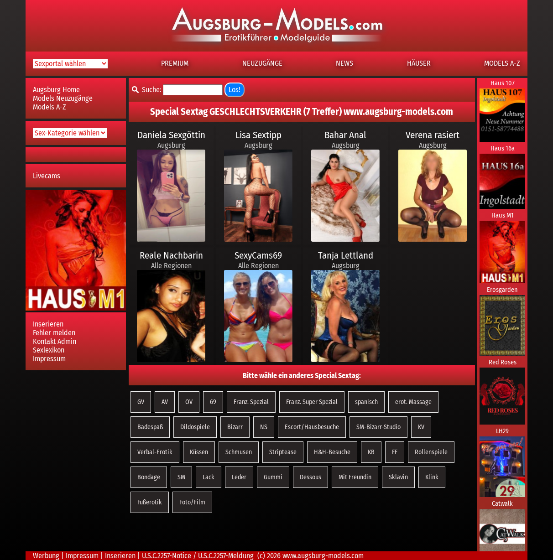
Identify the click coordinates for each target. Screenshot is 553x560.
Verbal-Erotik (154, 452)
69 (213, 402)
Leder (239, 477)
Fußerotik (149, 502)
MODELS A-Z (502, 63)
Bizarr (235, 427)
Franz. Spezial (251, 402)
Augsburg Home (56, 89)
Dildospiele (195, 427)
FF (394, 452)
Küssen (199, 452)
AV (165, 402)
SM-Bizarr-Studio (378, 427)
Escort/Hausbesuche (312, 427)
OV (189, 402)
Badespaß (150, 427)
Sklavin (398, 477)
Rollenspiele (431, 452)
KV (421, 427)
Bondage (148, 477)
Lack (208, 477)
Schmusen (238, 452)
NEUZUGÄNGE (262, 63)
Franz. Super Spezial (312, 402)
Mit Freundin (355, 477)
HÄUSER (419, 63)
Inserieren (48, 324)
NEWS (344, 63)
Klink (431, 477)
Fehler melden (54, 332)
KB (371, 452)
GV (140, 402)
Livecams (46, 175)
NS (263, 427)
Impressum (49, 358)
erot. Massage (413, 402)
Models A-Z (49, 107)
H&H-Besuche (332, 452)
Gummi (273, 477)
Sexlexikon (48, 350)
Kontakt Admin (54, 341)
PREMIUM (174, 63)
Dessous (310, 477)
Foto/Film (192, 502)
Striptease (283, 452)
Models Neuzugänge (63, 98)
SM (181, 477)
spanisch (366, 402)
